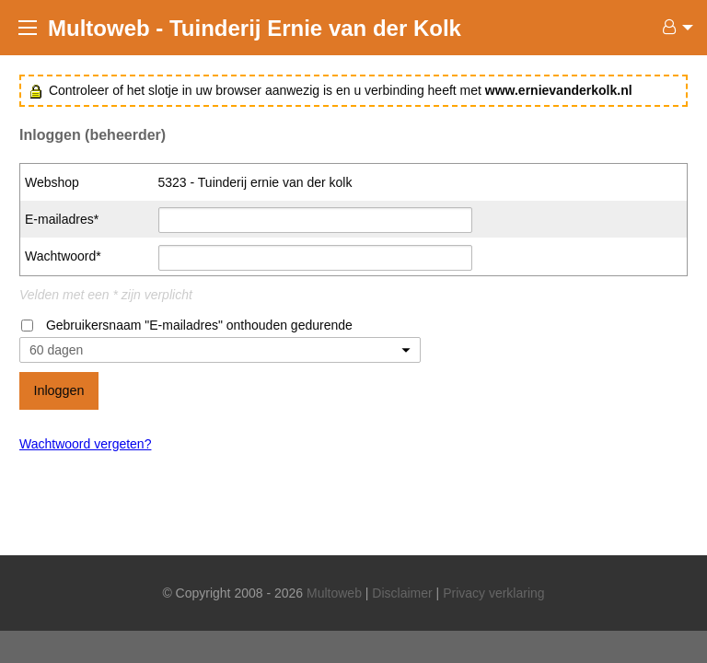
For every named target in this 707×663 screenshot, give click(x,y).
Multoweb (334, 593)
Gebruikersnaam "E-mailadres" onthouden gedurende (199, 325)
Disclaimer (402, 593)
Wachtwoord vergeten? (85, 443)
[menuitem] (673, 27)
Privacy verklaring (493, 593)
